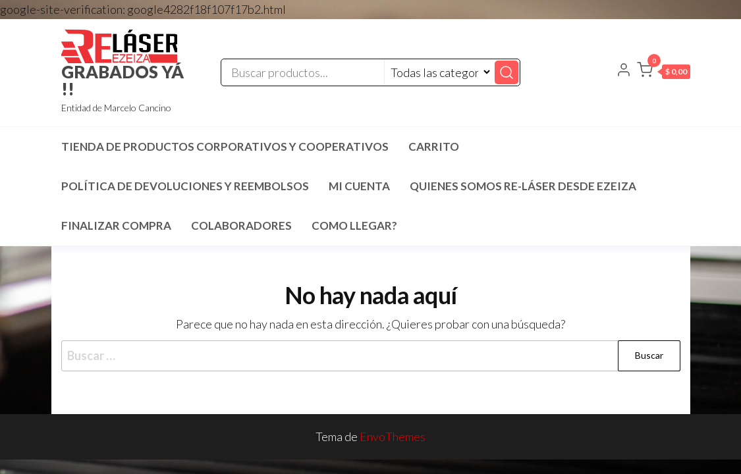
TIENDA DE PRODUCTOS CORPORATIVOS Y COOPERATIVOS (225, 146)
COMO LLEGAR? (354, 225)
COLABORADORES (241, 225)
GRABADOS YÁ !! (122, 80)
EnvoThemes (392, 436)
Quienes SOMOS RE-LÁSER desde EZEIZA (523, 186)
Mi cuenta (359, 186)
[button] (663, 72)
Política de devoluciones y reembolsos (185, 186)
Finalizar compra (116, 225)
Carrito (433, 146)
